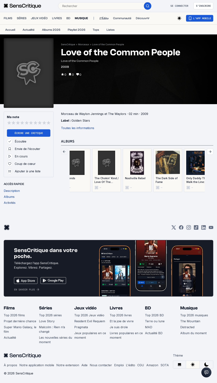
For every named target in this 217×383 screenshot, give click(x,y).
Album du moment (193, 333)
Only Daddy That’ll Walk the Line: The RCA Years (198, 180)
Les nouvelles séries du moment (55, 340)
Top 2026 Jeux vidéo (89, 315)
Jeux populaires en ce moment (90, 335)
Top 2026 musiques (194, 315)
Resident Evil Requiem (89, 321)
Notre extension (67, 365)
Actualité (10, 337)
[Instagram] (188, 228)
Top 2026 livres (121, 315)
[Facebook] (181, 228)
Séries (45, 308)
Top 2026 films (14, 315)
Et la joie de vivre (122, 321)
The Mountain (190, 321)
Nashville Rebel (135, 178)
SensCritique (68, 44)
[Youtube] (211, 228)
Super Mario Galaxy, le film (20, 329)
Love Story (47, 321)
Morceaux (83, 44)
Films (9, 308)
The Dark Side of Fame (167, 180)
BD (148, 308)
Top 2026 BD (154, 315)
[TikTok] (196, 228)
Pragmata (81, 327)
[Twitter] (173, 228)
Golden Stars (80, 120)
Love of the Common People (108, 44)
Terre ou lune (155, 321)
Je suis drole (119, 327)
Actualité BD (154, 333)
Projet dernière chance (20, 321)
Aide (84, 365)
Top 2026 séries (50, 315)
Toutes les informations (77, 128)
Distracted (187, 327)
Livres (116, 308)
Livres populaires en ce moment (126, 335)
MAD (148, 327)
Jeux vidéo (85, 308)
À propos (10, 365)
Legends (69, 178)
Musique (189, 308)
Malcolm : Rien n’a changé (52, 329)
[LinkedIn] (203, 228)
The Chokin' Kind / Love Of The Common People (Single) (106, 180)
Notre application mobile (36, 365)
